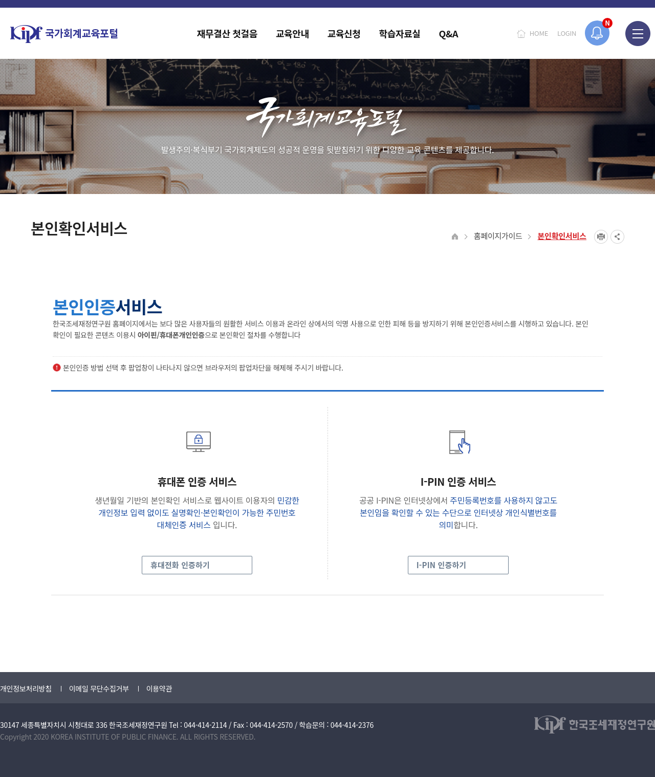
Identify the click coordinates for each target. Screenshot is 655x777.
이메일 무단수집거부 (99, 688)
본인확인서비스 (561, 235)
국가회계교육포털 (64, 34)
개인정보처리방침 (26, 688)
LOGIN (566, 33)
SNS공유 (617, 237)
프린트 (601, 237)
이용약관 (159, 688)
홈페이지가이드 (498, 235)
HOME (539, 33)
